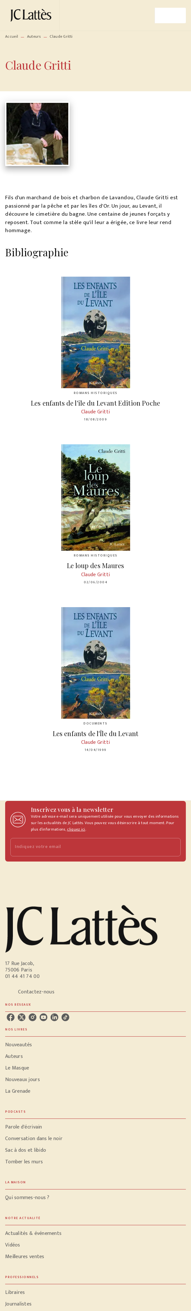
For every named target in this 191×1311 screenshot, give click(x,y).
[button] (95, 1045)
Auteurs (34, 36)
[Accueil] (32, 15)
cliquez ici (76, 829)
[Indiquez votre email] (87, 847)
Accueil (11, 36)
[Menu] (170, 15)
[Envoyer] (173, 847)
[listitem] (10, 1017)
